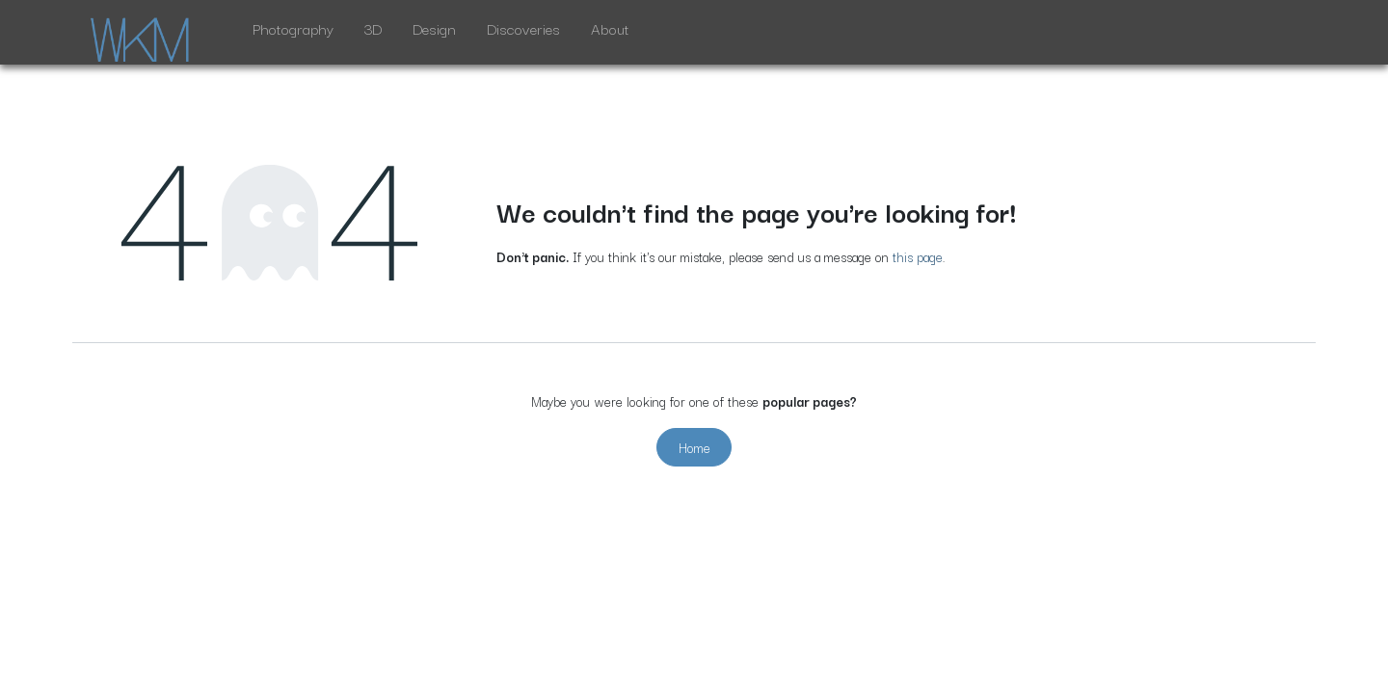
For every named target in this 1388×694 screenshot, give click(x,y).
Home (694, 447)
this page (918, 256)
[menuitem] (293, 32)
